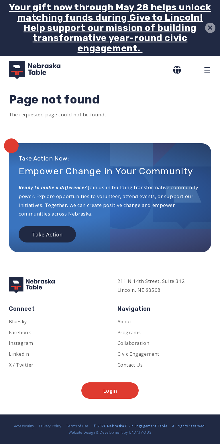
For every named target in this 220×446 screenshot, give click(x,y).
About (124, 321)
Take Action (47, 234)
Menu (207, 70)
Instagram (21, 344)
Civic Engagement (138, 354)
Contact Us (130, 366)
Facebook (20, 333)
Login (110, 392)
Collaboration (133, 344)
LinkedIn (19, 354)
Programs (129, 333)
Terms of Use (77, 427)
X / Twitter (21, 366)
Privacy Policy (50, 427)
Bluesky (18, 321)
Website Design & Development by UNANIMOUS (109, 434)
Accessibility (24, 427)
